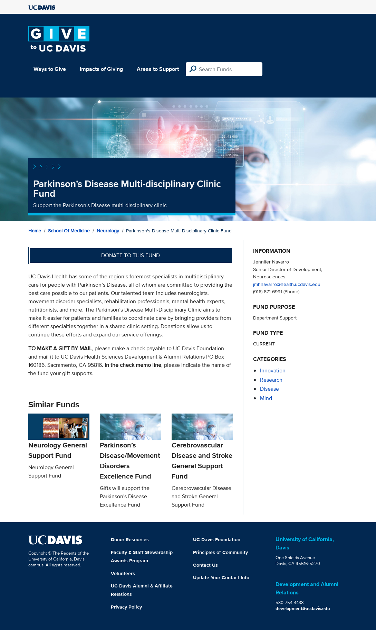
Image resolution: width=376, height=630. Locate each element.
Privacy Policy (126, 606)
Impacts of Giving (101, 69)
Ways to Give (49, 69)
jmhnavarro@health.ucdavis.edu (286, 284)
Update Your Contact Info (221, 577)
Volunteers (123, 573)
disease (269, 389)
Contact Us (205, 565)
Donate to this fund (130, 255)
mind (266, 398)
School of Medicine (69, 230)
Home (34, 230)
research (271, 380)
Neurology (108, 230)
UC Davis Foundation (216, 539)
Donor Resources (130, 539)
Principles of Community (220, 552)
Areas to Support (158, 69)
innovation (273, 370)
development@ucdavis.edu (303, 608)
